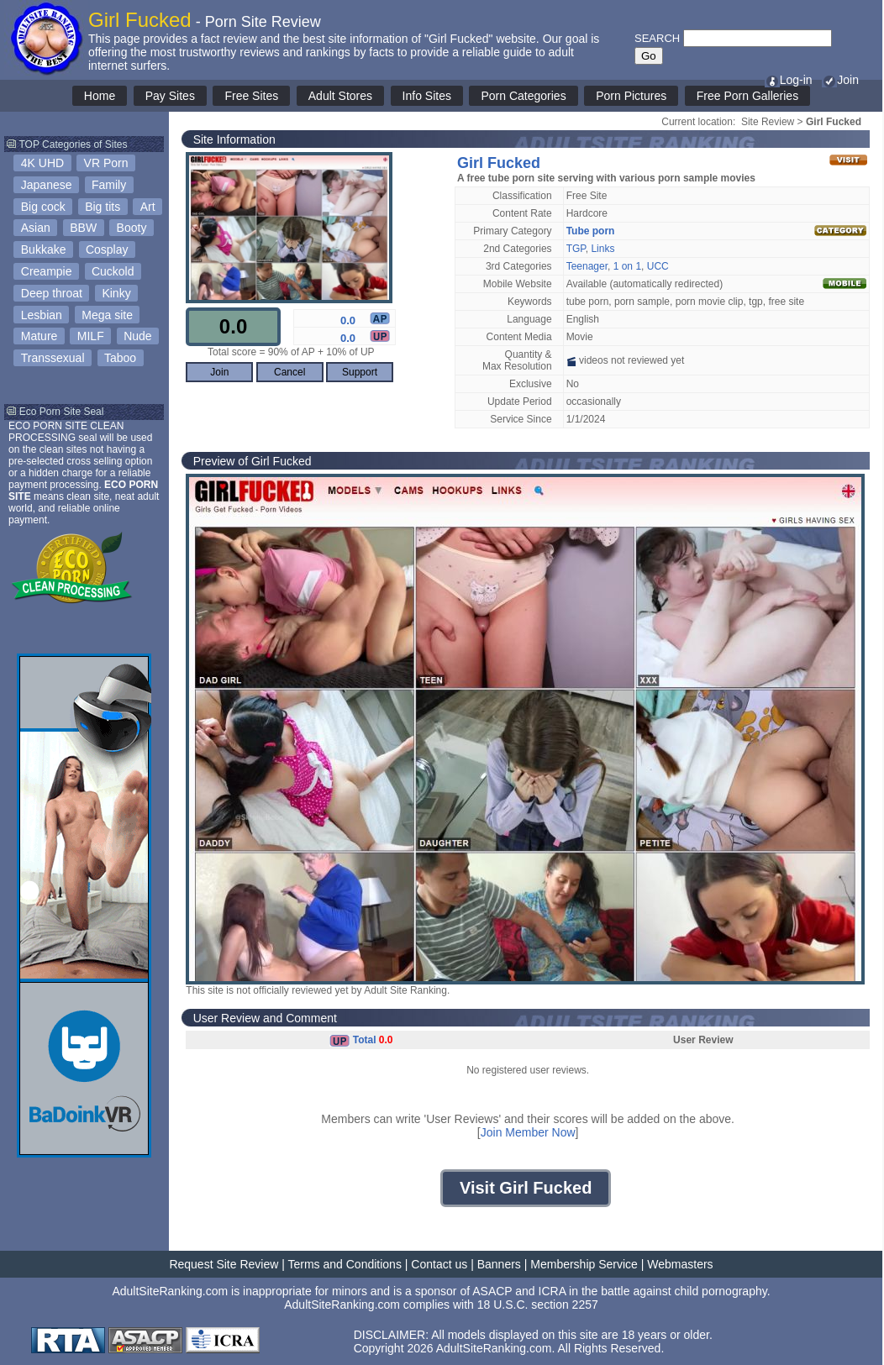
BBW (83, 227)
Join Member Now (528, 1132)
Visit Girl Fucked (526, 1188)
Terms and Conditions (345, 1264)
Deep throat (51, 293)
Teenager (587, 266)
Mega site (107, 315)
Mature (39, 336)
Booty (132, 227)
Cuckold (113, 271)
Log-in (789, 80)
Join (840, 80)
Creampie (46, 271)
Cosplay (107, 249)
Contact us (439, 1264)
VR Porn (106, 163)
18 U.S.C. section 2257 (537, 1304)
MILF (90, 336)
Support (359, 372)
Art (147, 206)
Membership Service (584, 1264)
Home (99, 95)
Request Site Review (223, 1264)
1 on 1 (627, 266)
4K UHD (42, 163)
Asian (35, 227)
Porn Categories (523, 95)
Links (602, 249)
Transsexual (53, 358)
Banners (499, 1264)
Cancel (289, 372)
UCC (658, 266)
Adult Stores (340, 95)
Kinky (116, 293)
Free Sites (251, 95)
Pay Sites (170, 95)
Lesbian (41, 315)
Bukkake (43, 249)
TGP (576, 249)
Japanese (46, 185)
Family (109, 185)
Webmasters (680, 1264)
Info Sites (427, 95)
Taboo (120, 358)
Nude (137, 336)
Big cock (43, 206)
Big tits (102, 206)
